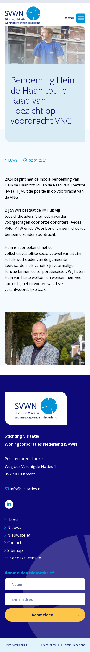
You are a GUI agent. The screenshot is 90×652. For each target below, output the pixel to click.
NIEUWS (11, 160)
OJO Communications (71, 645)
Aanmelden (42, 614)
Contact (14, 542)
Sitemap (15, 550)
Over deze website (24, 558)
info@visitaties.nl (23, 488)
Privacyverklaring (16, 645)
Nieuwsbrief (18, 535)
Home (13, 519)
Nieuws (14, 527)
